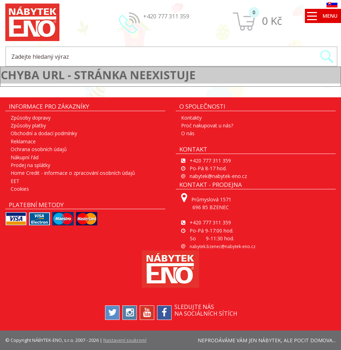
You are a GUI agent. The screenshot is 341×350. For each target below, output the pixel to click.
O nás (188, 133)
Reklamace (23, 141)
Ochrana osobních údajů (39, 149)
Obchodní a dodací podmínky (44, 133)
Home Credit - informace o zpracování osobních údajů (73, 173)
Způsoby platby (28, 125)
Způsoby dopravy (31, 117)
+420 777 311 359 (166, 16)
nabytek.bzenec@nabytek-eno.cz (222, 246)
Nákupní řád (25, 157)
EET (15, 181)
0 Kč (272, 20)
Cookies (20, 188)
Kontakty (191, 117)
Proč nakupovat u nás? (207, 125)
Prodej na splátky (30, 165)
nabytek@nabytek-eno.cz (218, 176)
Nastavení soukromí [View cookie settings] (124, 340)
